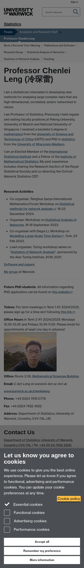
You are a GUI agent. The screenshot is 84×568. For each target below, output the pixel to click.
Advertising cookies (25, 521)
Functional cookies (24, 513)
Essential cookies (23, 504)
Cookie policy (69, 498)
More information (42, 560)
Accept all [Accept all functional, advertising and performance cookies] (42, 542)
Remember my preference (42, 551)
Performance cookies (27, 529)
